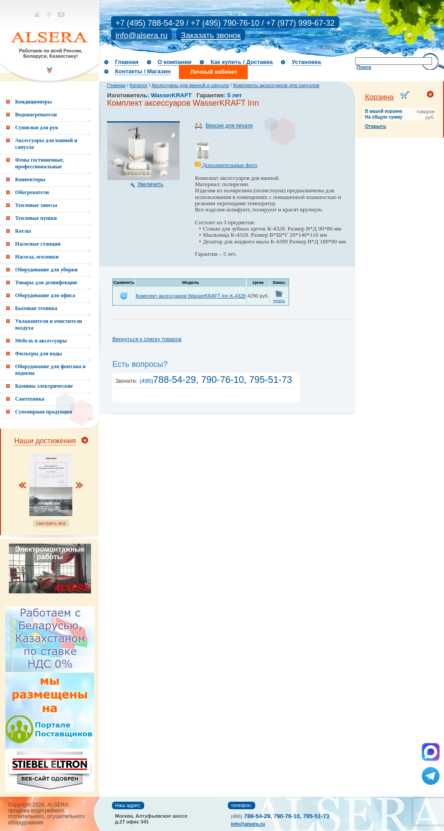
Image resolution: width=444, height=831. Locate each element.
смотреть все (51, 523)
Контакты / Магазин (142, 71)
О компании (174, 62)
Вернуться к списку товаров (147, 339)
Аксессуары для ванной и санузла (190, 85)
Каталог (138, 85)
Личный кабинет (213, 71)
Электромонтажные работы (49, 553)
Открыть (375, 126)
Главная (127, 62)
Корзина (379, 97)
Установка (306, 62)
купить (279, 300)
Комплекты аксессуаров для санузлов (276, 85)
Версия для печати (229, 126)
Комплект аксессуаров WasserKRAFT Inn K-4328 (191, 295)
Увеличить (150, 184)
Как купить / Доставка (241, 62)
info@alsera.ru (141, 35)
